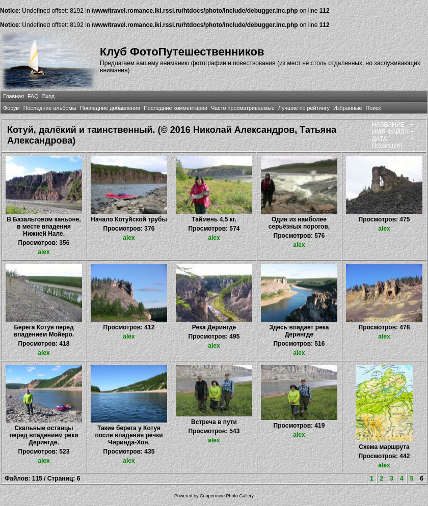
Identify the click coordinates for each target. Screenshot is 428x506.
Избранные (347, 108)
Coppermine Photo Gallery (227, 495)
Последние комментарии (175, 108)
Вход (48, 96)
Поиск (373, 108)
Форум (11, 108)
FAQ (33, 96)
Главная (13, 96)
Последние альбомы (49, 108)
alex (43, 252)
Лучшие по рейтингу (304, 108)
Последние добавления (110, 108)
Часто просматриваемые (243, 108)
